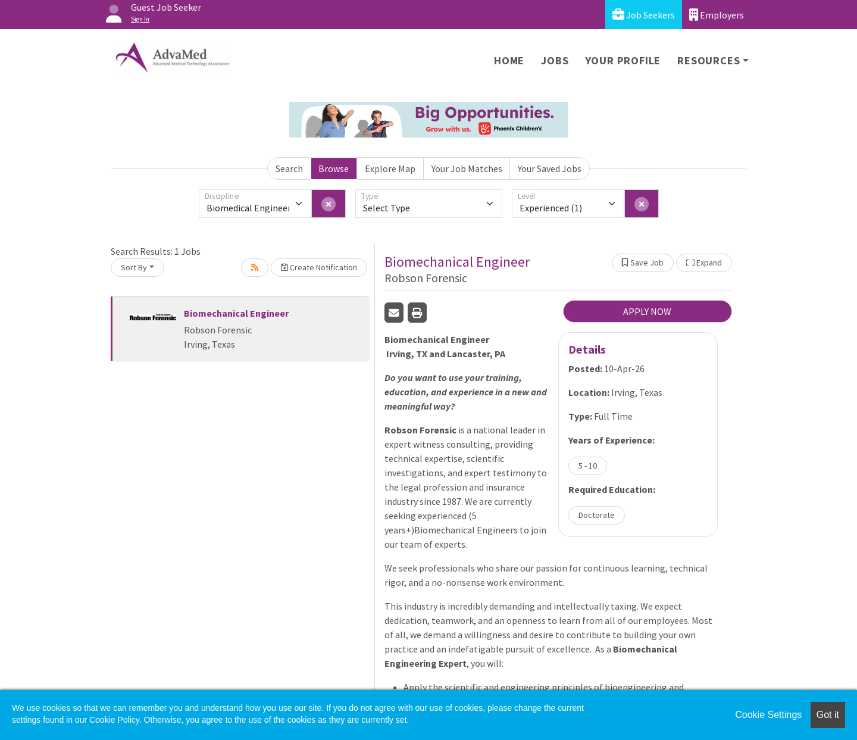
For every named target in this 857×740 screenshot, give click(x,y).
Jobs (554, 60)
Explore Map (390, 168)
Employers (716, 14)
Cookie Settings (768, 715)
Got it (828, 715)
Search (289, 168)
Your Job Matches (466, 168)
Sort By (134, 267)
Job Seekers (643, 14)
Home (509, 60)
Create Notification (319, 267)
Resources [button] (708, 60)
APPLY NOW (647, 311)
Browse (333, 168)
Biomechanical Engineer (236, 313)
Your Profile (623, 60)
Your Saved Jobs (549, 168)
